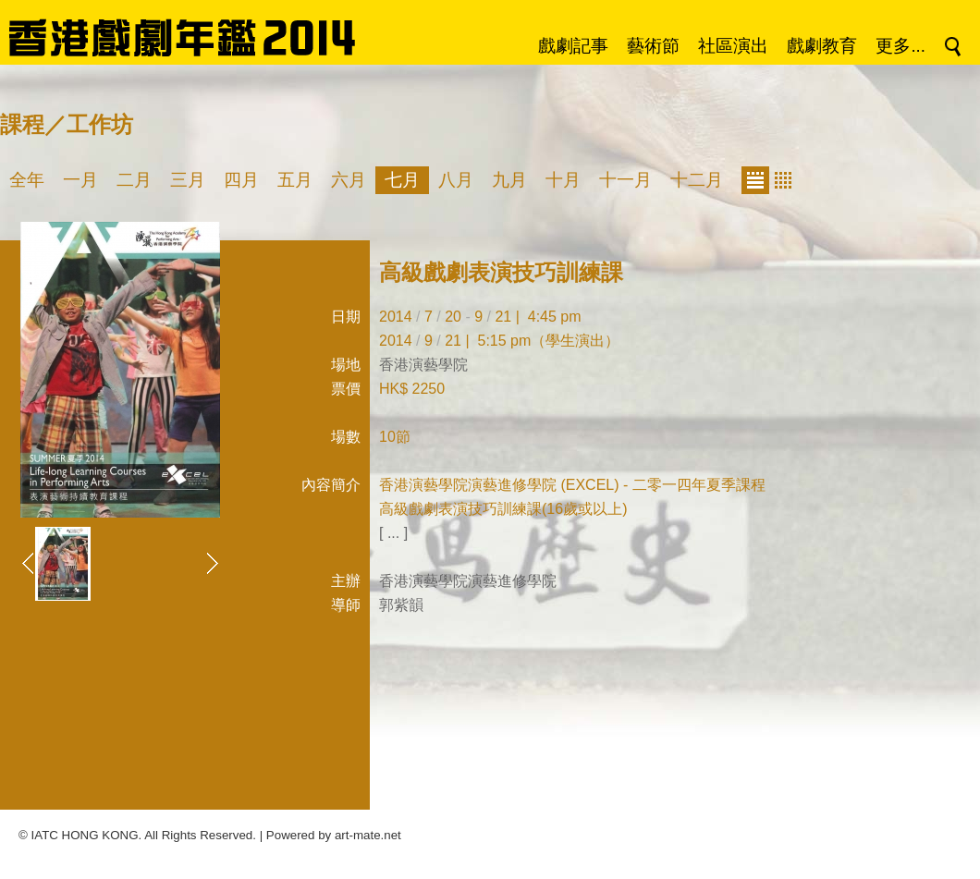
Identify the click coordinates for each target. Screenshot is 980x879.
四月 (241, 179)
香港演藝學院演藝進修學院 (468, 581)
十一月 (625, 179)
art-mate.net (368, 835)
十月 (563, 179)
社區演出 (733, 45)
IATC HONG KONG (85, 835)
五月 (294, 179)
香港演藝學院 (423, 364)
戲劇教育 (822, 45)
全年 (26, 179)
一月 (80, 179)
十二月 (696, 179)
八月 (455, 179)
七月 (402, 179)
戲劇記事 (573, 45)
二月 (134, 179)
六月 (348, 179)
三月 (187, 179)
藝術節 (653, 45)
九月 (509, 179)
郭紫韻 (401, 605)
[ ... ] (393, 533)
